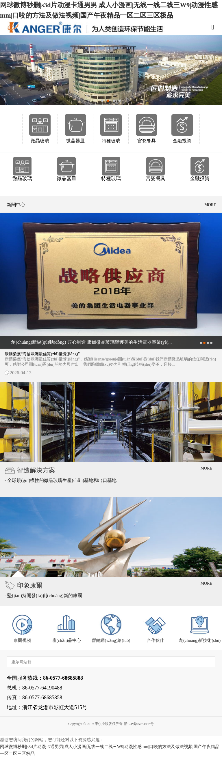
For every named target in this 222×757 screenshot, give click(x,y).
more (210, 205)
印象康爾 (29, 585)
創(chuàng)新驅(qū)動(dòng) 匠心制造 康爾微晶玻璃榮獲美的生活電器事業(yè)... (91, 342)
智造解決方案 (36, 470)
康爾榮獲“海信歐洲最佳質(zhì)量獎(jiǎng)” (42, 354)
